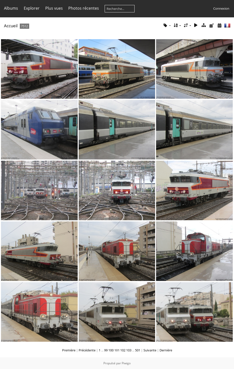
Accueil (11, 26)
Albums (11, 8)
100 (111, 350)
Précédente (87, 350)
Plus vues (54, 8)
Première (68, 350)
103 (128, 350)
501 (137, 350)
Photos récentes (83, 8)
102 (122, 350)
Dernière (166, 350)
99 (106, 350)
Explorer (32, 8)
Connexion (221, 8)
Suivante (149, 350)
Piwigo (126, 363)
